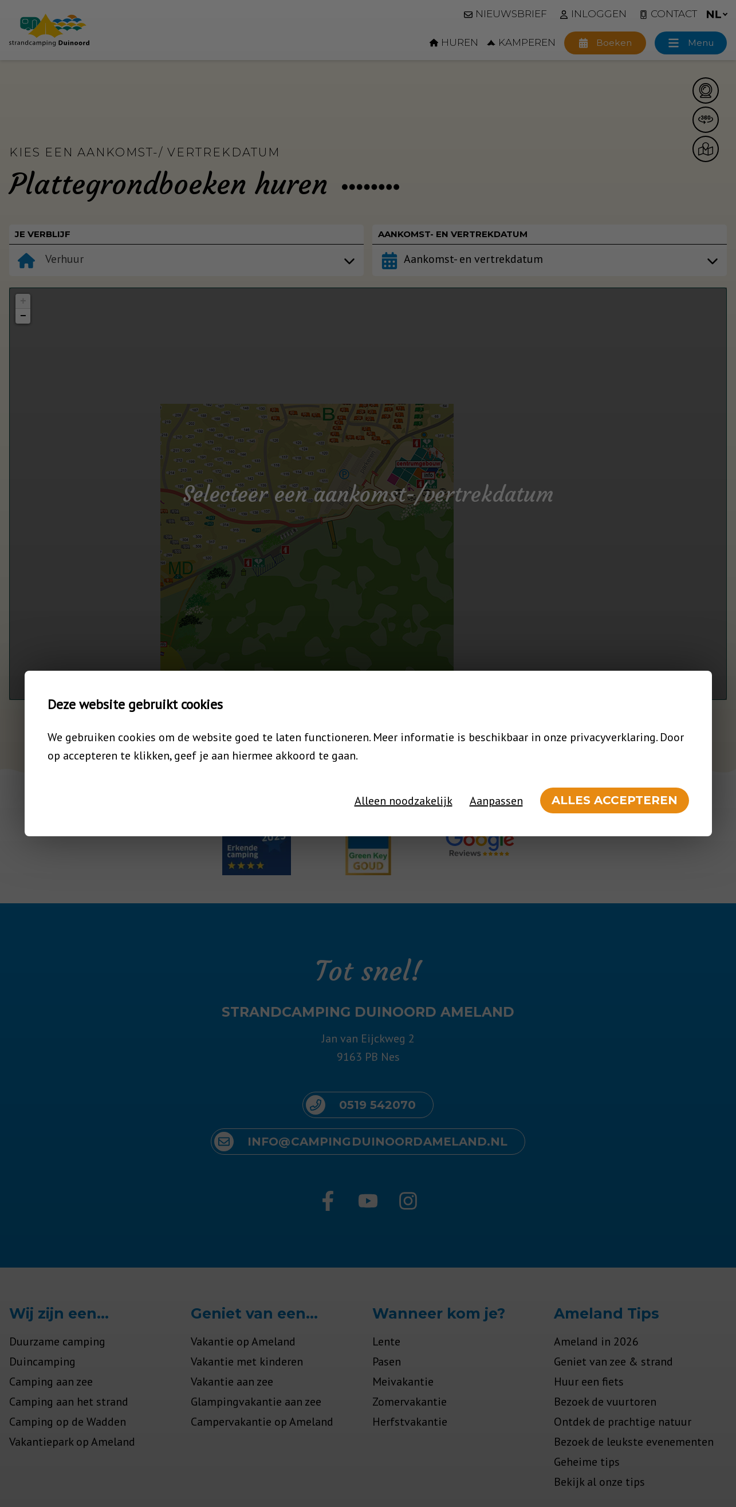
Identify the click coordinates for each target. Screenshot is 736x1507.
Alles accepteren (615, 800)
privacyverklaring (613, 737)
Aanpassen (496, 800)
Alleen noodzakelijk (403, 800)
